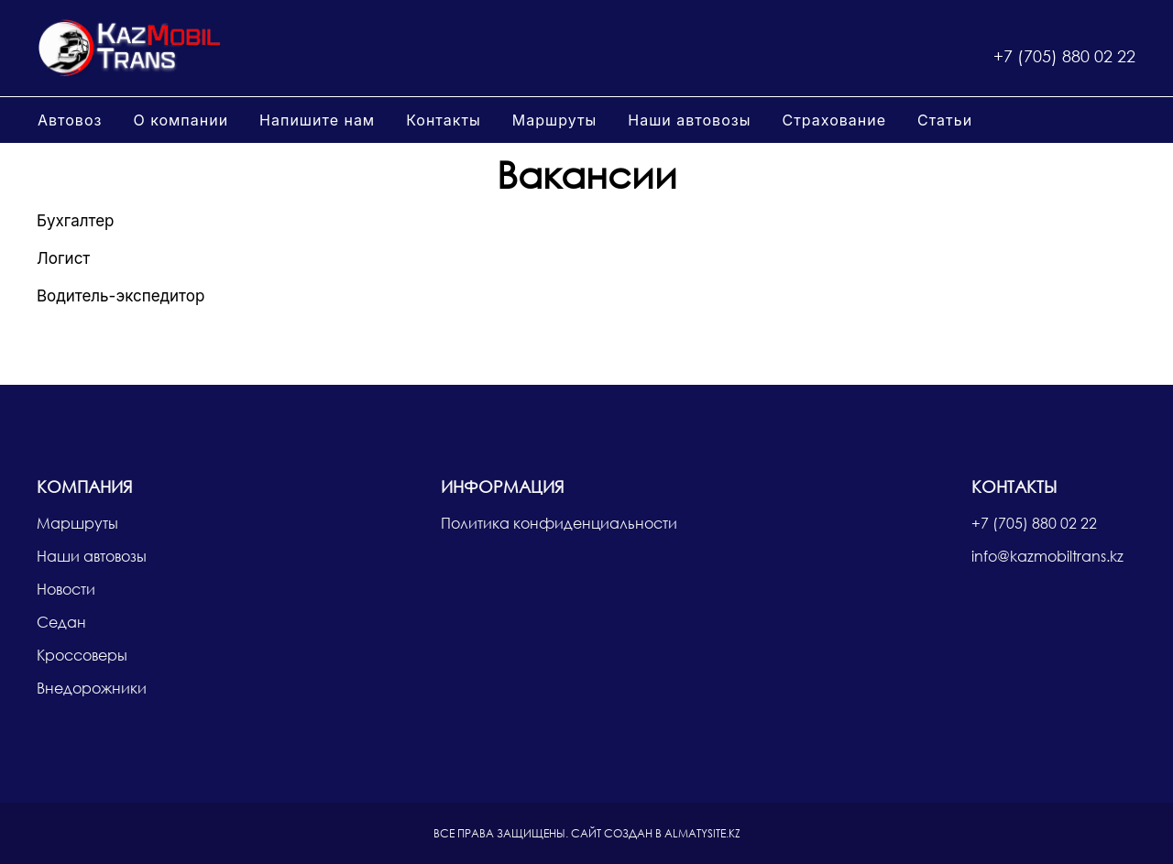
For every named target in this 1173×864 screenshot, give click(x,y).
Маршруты (554, 120)
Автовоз (70, 120)
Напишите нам (317, 120)
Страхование (834, 120)
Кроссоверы (82, 654)
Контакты (443, 120)
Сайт (586, 833)
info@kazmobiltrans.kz (1047, 555)
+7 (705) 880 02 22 (1064, 56)
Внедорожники (92, 687)
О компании (180, 120)
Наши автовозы (689, 120)
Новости (66, 588)
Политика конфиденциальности (559, 522)
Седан (61, 621)
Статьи (944, 120)
